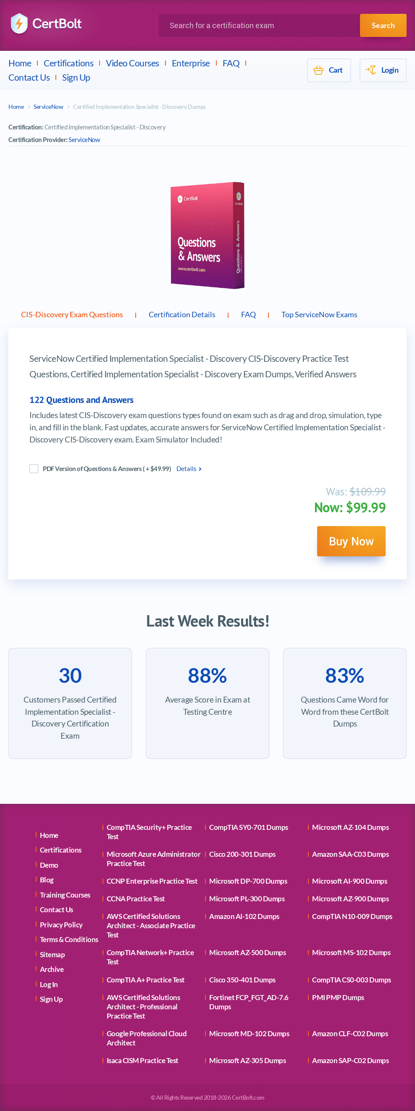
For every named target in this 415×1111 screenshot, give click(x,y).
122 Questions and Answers (81, 401)
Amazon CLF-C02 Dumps (350, 1033)
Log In (49, 984)
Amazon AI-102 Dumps (244, 916)
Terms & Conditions (69, 939)
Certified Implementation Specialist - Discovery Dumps (139, 106)
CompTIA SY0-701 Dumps (248, 827)
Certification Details (208, 315)
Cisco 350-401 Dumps (242, 979)
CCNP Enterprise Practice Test (152, 881)
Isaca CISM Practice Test (143, 1060)
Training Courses (65, 894)
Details (186, 470)
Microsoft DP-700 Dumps (248, 881)
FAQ (231, 63)
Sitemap (52, 954)
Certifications (68, 63)
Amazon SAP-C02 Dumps (350, 1060)
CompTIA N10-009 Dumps (352, 916)
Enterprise (191, 63)
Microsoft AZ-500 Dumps (247, 952)
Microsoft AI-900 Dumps (349, 881)
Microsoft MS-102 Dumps (351, 952)
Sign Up (76, 77)
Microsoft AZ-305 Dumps (247, 1060)
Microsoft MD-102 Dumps (249, 1033)
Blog (47, 879)
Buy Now (350, 543)
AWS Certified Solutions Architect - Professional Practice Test (143, 1006)
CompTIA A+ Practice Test (146, 979)
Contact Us (29, 77)
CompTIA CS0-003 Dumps (351, 979)
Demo (49, 865)
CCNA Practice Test (136, 898)
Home (19, 63)
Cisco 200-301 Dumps (242, 854)
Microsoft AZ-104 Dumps (350, 827)
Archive (52, 969)
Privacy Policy (61, 924)
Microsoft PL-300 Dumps (246, 898)
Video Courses (132, 63)
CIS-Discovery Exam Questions (82, 315)
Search (383, 25)
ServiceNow (48, 106)
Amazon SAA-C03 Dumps (350, 854)
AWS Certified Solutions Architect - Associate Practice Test (151, 925)
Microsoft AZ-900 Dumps (350, 898)
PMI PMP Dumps (338, 997)
